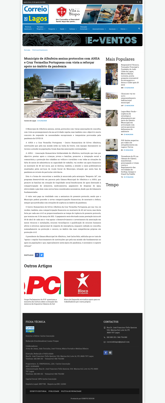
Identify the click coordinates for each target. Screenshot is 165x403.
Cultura (72, 29)
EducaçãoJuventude (84, 28)
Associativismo (98, 29)
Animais (112, 29)
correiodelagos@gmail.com (118, 342)
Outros (123, 29)
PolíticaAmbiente (28, 28)
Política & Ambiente (40, 50)
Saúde (62, 29)
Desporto (51, 29)
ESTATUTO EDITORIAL (38, 391)
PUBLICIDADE (54, 391)
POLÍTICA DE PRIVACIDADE (71, 391)
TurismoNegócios (40, 28)
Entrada (27, 50)
